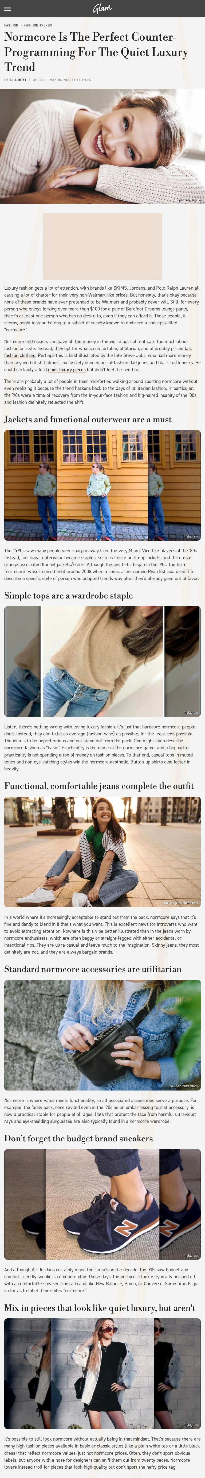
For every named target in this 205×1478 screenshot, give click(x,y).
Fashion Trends (38, 25)
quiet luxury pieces (67, 369)
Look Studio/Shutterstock (180, 903)
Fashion (11, 25)
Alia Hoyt (18, 80)
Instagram (191, 536)
